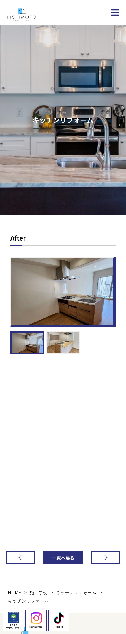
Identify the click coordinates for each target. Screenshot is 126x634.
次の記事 (101, 557)
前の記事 (16, 557)
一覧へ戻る (63, 557)
